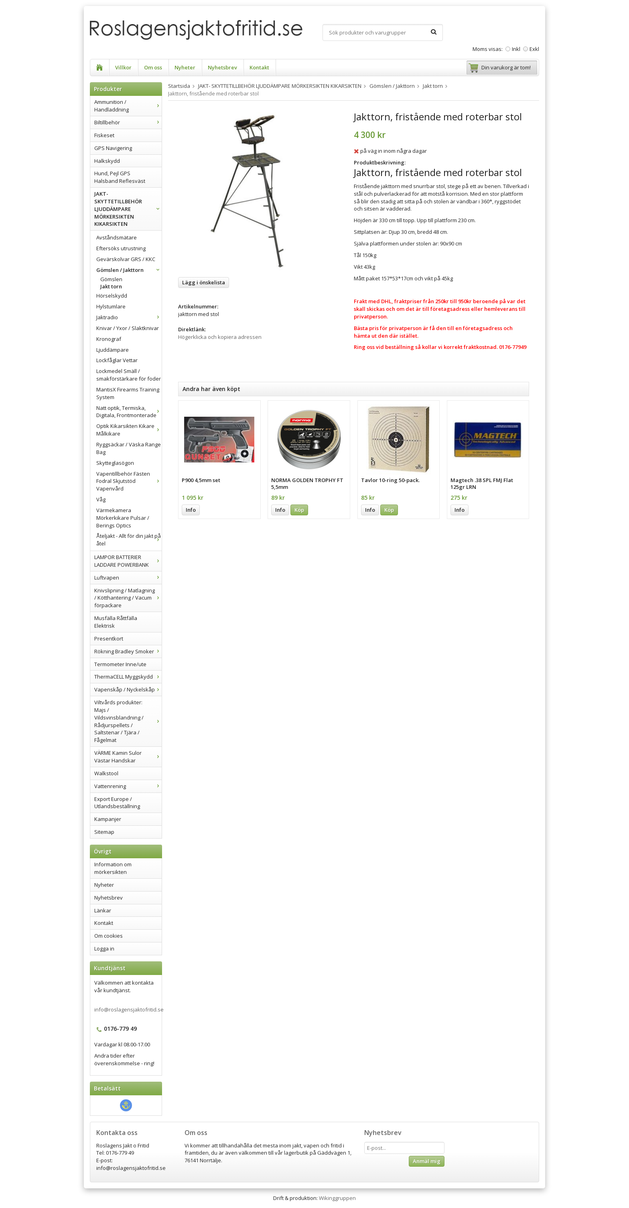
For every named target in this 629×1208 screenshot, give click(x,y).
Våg (101, 499)
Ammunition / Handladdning (128, 105)
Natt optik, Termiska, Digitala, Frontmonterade (129, 411)
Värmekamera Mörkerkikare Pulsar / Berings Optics (122, 518)
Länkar (102, 910)
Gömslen (111, 279)
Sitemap (104, 831)
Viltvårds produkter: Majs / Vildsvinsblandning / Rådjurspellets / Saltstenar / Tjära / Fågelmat (128, 721)
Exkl (534, 49)
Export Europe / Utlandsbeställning (117, 802)
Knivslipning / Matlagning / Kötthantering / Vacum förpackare (128, 598)
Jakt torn (111, 286)
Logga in (104, 948)
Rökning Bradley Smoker (128, 651)
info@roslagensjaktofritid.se (129, 1009)
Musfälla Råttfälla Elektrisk (115, 621)
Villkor (123, 67)
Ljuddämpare (112, 349)
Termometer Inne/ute (120, 664)
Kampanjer (107, 819)
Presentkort (108, 638)
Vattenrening (128, 786)
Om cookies (108, 935)
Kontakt (259, 67)
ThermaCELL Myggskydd (128, 676)
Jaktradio (129, 317)
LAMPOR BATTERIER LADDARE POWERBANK (128, 560)
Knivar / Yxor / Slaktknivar (127, 328)
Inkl (516, 49)
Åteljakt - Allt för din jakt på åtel (129, 539)
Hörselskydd (111, 295)
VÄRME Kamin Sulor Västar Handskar (128, 756)
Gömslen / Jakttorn (129, 270)
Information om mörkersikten (113, 868)
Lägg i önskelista (203, 282)
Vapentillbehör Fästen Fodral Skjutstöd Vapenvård (129, 481)
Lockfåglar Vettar (117, 360)
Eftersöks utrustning (121, 248)
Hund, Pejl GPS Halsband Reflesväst (119, 177)
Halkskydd (107, 160)
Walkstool (106, 773)
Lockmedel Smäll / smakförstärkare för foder (128, 374)
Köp (299, 509)
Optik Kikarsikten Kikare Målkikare (129, 429)
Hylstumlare (111, 306)
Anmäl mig (426, 1161)
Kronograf (108, 339)
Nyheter (184, 67)
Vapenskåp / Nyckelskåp (128, 689)
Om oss (153, 67)
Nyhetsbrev (222, 67)
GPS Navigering (113, 148)
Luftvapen (128, 577)
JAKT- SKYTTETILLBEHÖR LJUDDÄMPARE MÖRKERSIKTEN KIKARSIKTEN (128, 208)
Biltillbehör (128, 122)
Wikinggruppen (337, 1198)
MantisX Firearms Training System (127, 393)
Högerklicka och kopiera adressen (220, 337)
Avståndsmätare (116, 237)
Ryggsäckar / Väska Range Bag (128, 448)
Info (191, 509)
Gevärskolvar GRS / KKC (125, 259)
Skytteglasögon (115, 462)
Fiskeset (104, 135)
